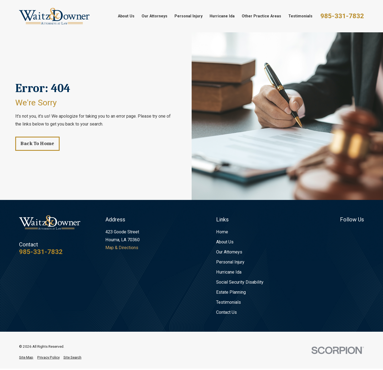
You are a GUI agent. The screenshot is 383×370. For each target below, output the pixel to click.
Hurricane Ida (228, 272)
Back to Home (37, 143)
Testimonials (228, 302)
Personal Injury (230, 262)
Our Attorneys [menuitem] (154, 16)
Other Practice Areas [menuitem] (261, 16)
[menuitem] (26, 357)
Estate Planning (231, 292)
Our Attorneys (229, 252)
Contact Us (226, 312)
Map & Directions (121, 247)
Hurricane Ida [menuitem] (222, 16)
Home (222, 231)
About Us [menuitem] (126, 16)
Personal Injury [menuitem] (188, 16)
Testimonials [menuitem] (300, 16)
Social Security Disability (239, 282)
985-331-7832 (342, 16)
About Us (225, 241)
